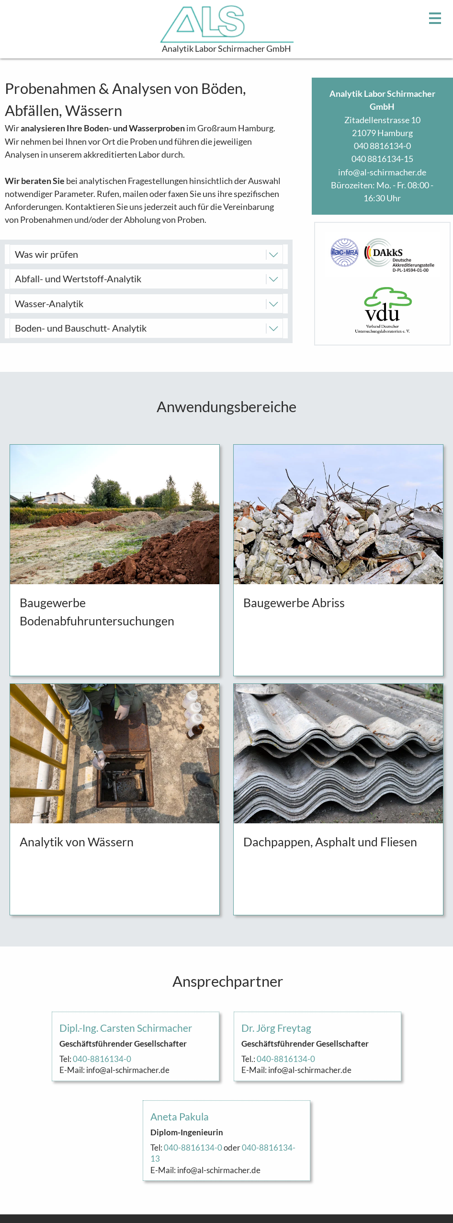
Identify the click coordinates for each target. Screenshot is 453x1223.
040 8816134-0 (382, 145)
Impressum (422, 1189)
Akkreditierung (415, 1175)
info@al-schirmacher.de (382, 172)
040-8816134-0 (102, 986)
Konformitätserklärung (400, 1162)
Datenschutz (419, 1202)
